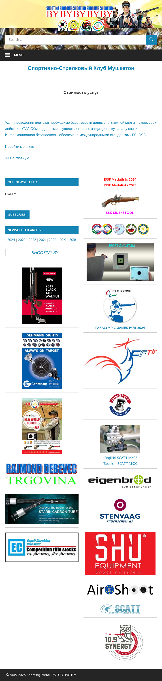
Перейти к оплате (19, 146)
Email (10, 194)
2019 (63, 240)
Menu (18, 55)
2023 (22, 240)
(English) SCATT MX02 (120, 458)
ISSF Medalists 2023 (120, 185)
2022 (32, 240)
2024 (11, 240)
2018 (72, 240)
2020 (52, 240)
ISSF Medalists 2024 (120, 179)
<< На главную (17, 158)
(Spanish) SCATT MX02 (120, 463)
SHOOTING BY (44, 252)
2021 (42, 240)
